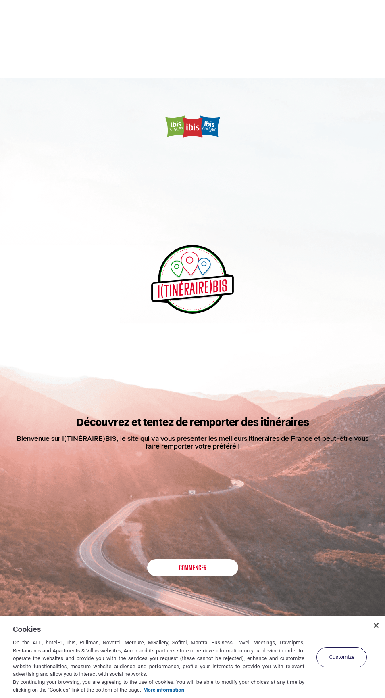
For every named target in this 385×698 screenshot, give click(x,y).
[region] (192, 657)
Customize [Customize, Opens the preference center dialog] (341, 657)
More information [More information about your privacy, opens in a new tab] (163, 690)
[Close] (376, 625)
